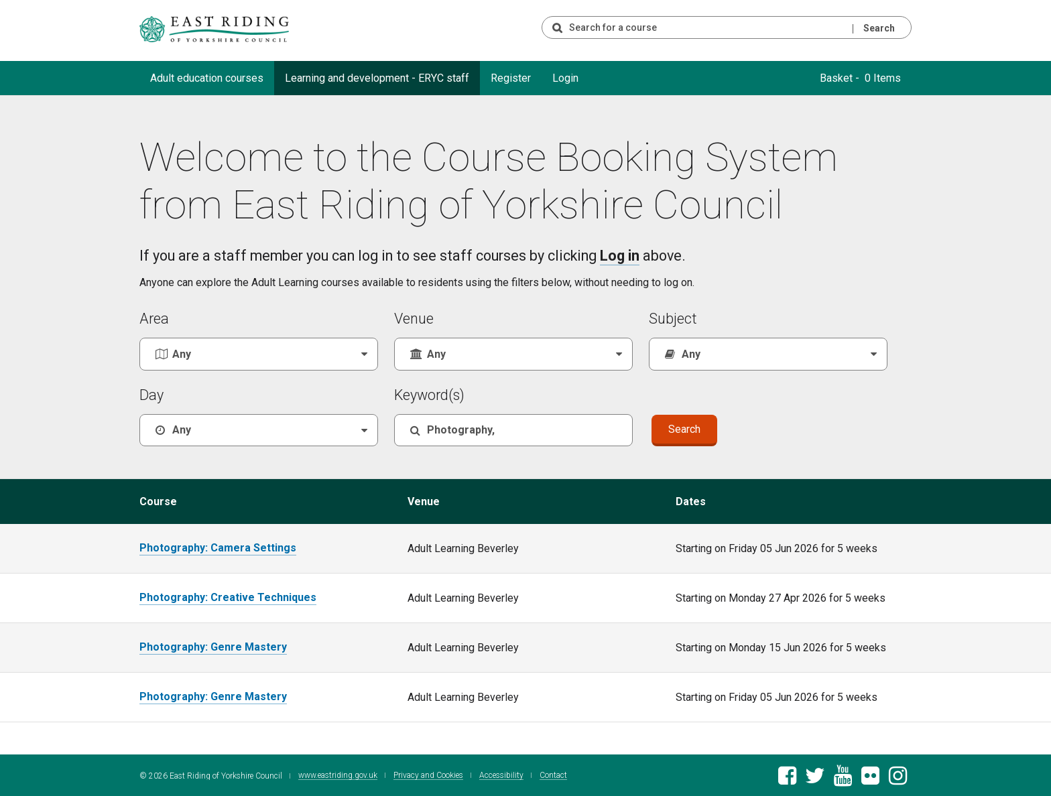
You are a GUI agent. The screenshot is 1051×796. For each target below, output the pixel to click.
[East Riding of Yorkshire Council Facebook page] (787, 778)
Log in (619, 255)
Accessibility (501, 774)
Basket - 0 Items (860, 78)
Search (879, 28)
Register (511, 78)
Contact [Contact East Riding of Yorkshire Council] (553, 774)
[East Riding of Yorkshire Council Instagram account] (898, 778)
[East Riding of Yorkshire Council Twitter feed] (814, 778)
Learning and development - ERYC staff (377, 78)
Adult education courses (206, 78)
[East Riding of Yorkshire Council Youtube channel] (843, 778)
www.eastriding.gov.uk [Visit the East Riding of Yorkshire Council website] (337, 774)
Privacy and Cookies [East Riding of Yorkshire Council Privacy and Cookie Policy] (428, 774)
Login (565, 78)
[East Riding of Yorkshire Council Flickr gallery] (870, 778)
